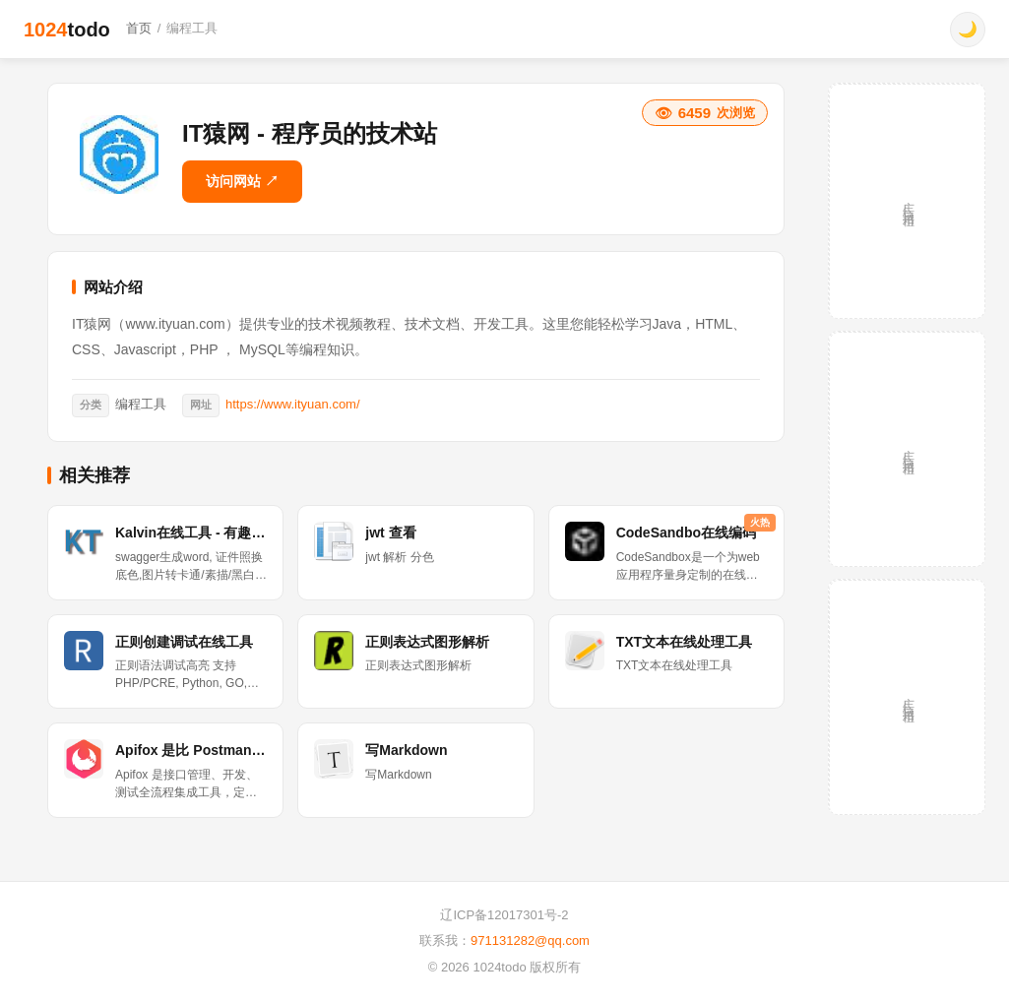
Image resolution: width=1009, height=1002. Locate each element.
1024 (67, 29)
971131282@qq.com (530, 940)
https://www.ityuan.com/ (292, 404)
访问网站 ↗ (242, 181)
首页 (139, 28)
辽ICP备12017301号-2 (504, 915)
